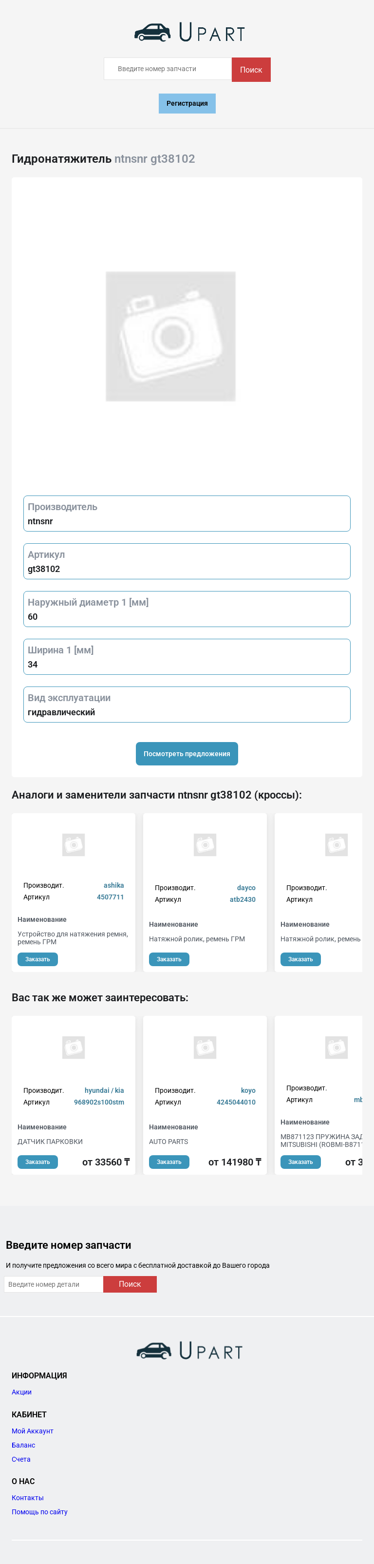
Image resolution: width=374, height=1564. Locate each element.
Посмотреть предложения (187, 754)
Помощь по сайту (40, 1512)
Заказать (37, 959)
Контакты (28, 1498)
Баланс (23, 1445)
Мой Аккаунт (33, 1431)
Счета (21, 1459)
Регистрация (187, 103)
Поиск (251, 70)
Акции (22, 1392)
